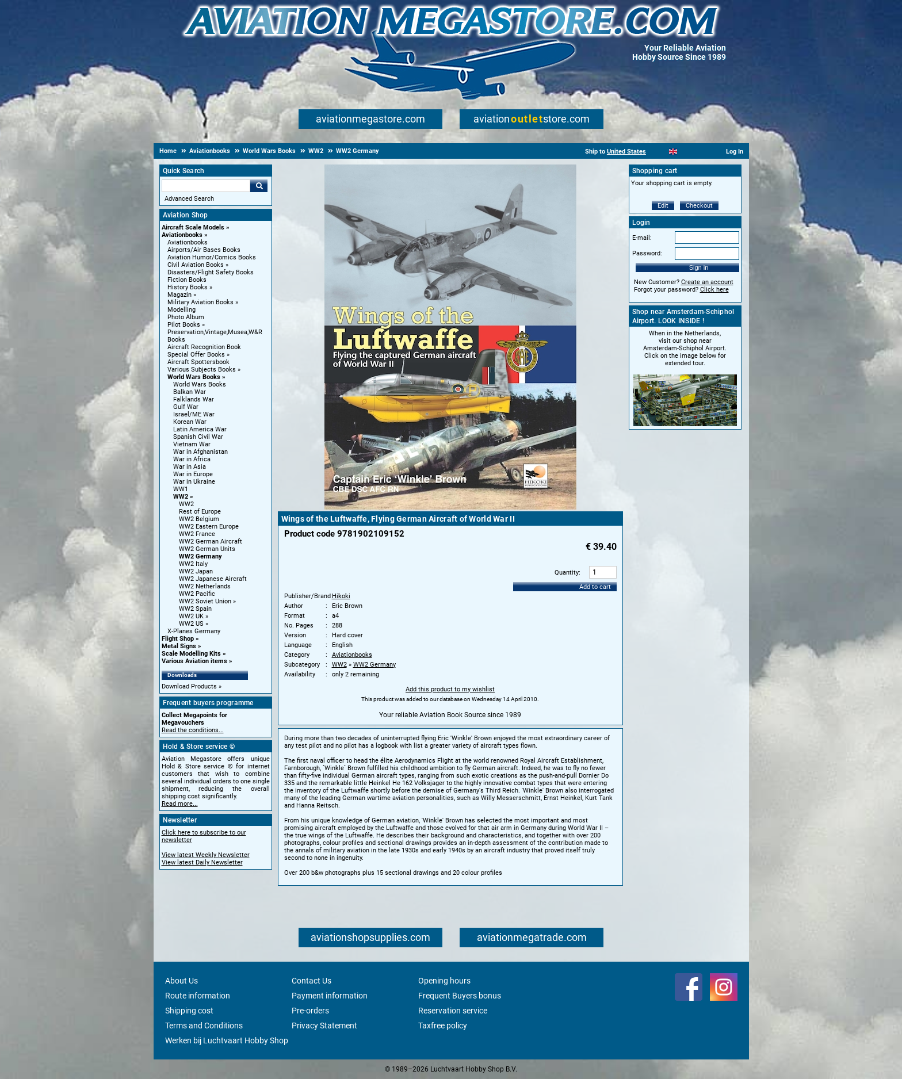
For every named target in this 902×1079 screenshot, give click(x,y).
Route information (197, 995)
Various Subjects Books (201, 369)
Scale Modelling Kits (191, 653)
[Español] (687, 151)
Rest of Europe (200, 511)
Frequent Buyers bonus (459, 995)
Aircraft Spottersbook (198, 362)
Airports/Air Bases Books (203, 250)
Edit (663, 205)
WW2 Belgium (199, 519)
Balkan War (189, 392)
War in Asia (189, 466)
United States (626, 151)
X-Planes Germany (193, 631)
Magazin (179, 295)
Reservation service (452, 1010)
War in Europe (193, 474)
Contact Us (311, 980)
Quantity (567, 572)
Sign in (699, 267)
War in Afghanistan (200, 452)
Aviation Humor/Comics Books (211, 257)
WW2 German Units (207, 549)
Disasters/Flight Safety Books (210, 272)
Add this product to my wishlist (450, 689)
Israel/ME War (194, 414)
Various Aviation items (194, 661)
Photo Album (185, 317)
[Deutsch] (701, 151)
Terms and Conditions (204, 1025)
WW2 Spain (195, 609)
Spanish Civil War (198, 437)
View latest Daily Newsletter (202, 862)
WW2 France (197, 534)
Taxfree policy (442, 1025)
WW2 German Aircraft (210, 541)
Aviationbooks (182, 235)
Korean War (190, 422)
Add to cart (595, 587)
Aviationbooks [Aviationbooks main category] (187, 242)
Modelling (181, 309)
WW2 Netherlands (205, 586)
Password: (647, 253)
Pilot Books (183, 324)
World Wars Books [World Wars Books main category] (199, 384)
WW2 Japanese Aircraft (213, 579)
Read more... (180, 804)
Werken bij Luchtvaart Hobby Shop (226, 1040)
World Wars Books (193, 377)
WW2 (180, 496)
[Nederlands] (659, 151)
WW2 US (191, 623)
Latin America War (200, 429)
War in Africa (192, 459)
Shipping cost (189, 1010)
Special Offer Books (196, 354)
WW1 (180, 489)
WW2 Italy (193, 564)
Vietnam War (192, 444)
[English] (673, 151)
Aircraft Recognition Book (204, 347)
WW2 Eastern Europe (209, 526)
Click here (714, 289)
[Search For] (206, 185)
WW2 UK (191, 616)
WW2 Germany (200, 556)
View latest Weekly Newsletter (206, 855)
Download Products (189, 686)
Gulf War (185, 407)
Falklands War (193, 399)
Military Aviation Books (200, 302)
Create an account (707, 282)
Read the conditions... (193, 730)
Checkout (699, 205)
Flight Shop (178, 638)
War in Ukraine (194, 481)
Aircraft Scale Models (193, 227)
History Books (187, 287)
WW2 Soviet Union (205, 601)
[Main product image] (450, 507)
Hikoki (341, 596)
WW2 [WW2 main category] (186, 504)
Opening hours (444, 980)
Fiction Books (187, 280)
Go (258, 185)
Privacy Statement (324, 1025)
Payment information (330, 995)
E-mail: (642, 238)
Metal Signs (179, 646)
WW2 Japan (196, 571)
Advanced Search (189, 198)
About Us (181, 980)
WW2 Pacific (197, 594)
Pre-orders (310, 1010)
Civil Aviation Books (195, 265)
